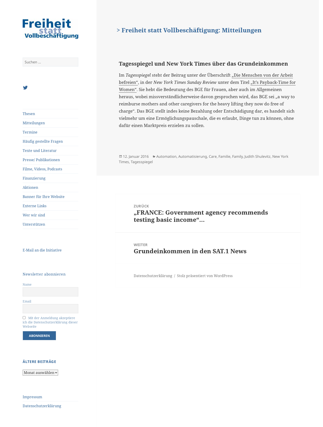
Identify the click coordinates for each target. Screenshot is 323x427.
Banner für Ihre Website (44, 196)
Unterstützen (34, 224)
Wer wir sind (34, 215)
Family (237, 156)
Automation (166, 156)
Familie (224, 156)
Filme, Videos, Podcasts (42, 169)
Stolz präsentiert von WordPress (205, 275)
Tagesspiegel (142, 161)
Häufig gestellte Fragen (43, 141)
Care (213, 156)
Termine (30, 132)
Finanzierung (34, 178)
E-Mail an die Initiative (42, 250)
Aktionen (30, 187)
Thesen (29, 113)
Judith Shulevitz (257, 156)
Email (27, 301)
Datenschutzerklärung (42, 405)
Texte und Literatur (40, 150)
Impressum (32, 396)
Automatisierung (192, 156)
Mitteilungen (34, 122)
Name (27, 284)
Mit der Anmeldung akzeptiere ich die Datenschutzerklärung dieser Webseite (50, 322)
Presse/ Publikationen (41, 159)
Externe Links (34, 205)
